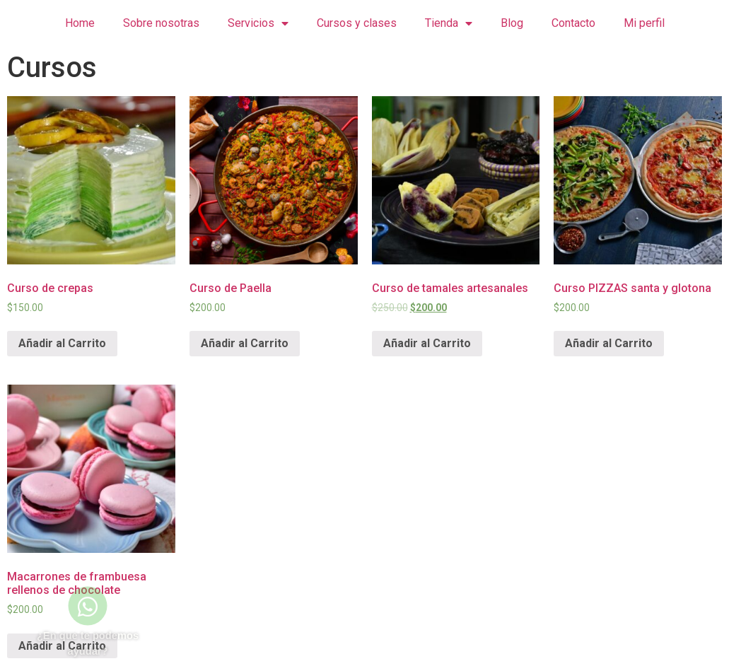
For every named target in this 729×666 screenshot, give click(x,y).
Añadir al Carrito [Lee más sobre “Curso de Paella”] (244, 343)
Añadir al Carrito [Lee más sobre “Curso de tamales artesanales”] (427, 343)
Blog (512, 23)
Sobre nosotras (161, 23)
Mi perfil (644, 23)
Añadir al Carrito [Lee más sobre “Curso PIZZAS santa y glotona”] (609, 343)
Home (80, 23)
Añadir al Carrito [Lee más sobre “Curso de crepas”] (62, 343)
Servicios (258, 24)
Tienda (448, 24)
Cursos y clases (357, 23)
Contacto (573, 23)
